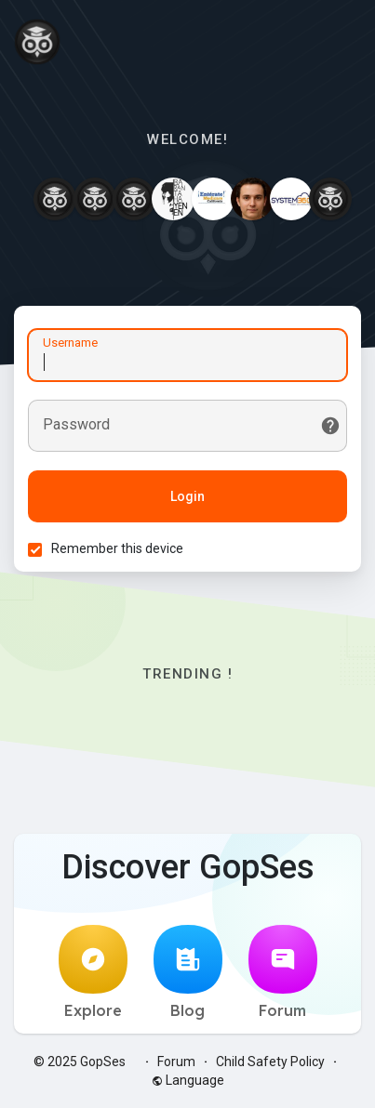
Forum (282, 972)
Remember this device (117, 548)
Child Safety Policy (270, 1061)
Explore (93, 972)
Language (188, 1080)
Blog (188, 972)
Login (187, 496)
